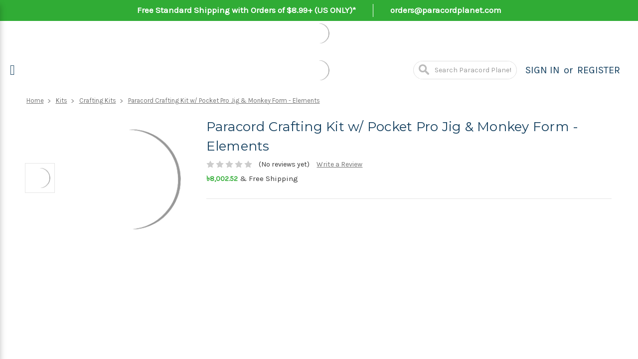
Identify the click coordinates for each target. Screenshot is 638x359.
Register (598, 70)
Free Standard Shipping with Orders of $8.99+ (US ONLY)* (246, 10)
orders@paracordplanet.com (445, 10)
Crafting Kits (97, 100)
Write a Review (339, 164)
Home (35, 100)
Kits (61, 100)
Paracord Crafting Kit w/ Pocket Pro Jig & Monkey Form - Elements (224, 100)
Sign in (542, 70)
